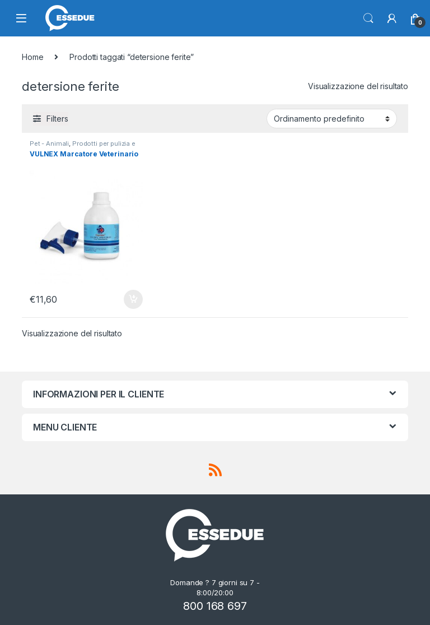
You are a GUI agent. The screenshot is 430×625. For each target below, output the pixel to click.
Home (32, 57)
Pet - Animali (49, 143)
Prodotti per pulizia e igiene (82, 147)
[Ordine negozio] (332, 118)
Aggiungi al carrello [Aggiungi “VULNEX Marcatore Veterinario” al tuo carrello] (133, 299)
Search (368, 18)
